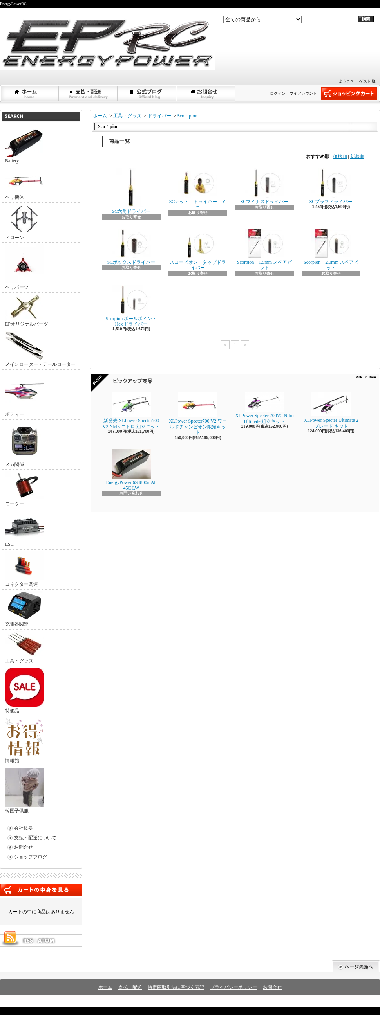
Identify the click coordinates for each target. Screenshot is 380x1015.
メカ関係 (24, 444)
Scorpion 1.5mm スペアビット (264, 249)
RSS (28, 940)
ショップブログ (147, 93)
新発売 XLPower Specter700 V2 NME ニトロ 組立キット (131, 410)
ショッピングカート (349, 93)
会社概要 (23, 828)
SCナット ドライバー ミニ (198, 189)
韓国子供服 (24, 790)
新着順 (357, 156)
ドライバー (159, 116)
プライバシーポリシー (233, 987)
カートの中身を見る (41, 890)
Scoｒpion (187, 116)
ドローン (24, 222)
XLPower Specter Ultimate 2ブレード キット (331, 410)
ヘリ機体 (24, 184)
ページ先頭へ (356, 966)
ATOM (46, 940)
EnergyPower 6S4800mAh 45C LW (131, 470)
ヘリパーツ (24, 267)
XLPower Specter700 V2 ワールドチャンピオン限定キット (198, 413)
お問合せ (206, 93)
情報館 (24, 740)
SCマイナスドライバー (265, 186)
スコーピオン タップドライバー (198, 249)
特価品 (24, 690)
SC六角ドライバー (131, 191)
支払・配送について (88, 93)
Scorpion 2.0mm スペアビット (331, 249)
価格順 (340, 156)
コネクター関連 (24, 569)
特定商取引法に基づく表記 (176, 987)
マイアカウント (303, 93)
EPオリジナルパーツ (26, 310)
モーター (24, 489)
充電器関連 (24, 609)
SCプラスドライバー (331, 186)
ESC (24, 529)
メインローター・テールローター (40, 349)
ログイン (278, 93)
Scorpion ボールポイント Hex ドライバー (131, 306)
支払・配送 (130, 987)
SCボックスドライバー (131, 247)
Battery (24, 146)
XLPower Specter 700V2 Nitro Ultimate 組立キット (264, 408)
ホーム (29, 93)
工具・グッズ (24, 647)
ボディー (24, 394)
